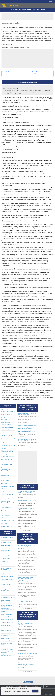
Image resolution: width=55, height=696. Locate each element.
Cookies (10, 693)
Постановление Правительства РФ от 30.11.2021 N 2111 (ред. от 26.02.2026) (27, 579)
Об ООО (3, 564)
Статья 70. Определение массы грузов (11, 71)
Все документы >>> (27, 447)
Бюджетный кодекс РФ (6, 414)
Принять (35, 690)
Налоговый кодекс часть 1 (7, 494)
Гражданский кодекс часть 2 (8, 438)
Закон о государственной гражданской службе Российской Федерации (7, 621)
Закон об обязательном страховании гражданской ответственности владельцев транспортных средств (7, 608)
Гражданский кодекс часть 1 (8, 435)
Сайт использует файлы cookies (44, 694)
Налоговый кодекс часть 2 (7, 498)
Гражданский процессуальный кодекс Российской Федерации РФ (8, 450)
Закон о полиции (5, 593)
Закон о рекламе (5, 635)
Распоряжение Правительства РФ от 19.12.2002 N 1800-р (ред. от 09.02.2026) (27, 601)
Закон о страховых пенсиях (8, 597)
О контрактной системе (7, 576)
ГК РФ (2, 432)
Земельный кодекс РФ (6, 459)
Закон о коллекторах (6, 542)
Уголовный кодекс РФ (6, 526)
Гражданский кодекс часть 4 (8, 445)
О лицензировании (5, 558)
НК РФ (2, 491)
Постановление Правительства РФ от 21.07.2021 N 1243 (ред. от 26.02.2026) (27, 547)
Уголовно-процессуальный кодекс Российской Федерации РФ (7, 522)
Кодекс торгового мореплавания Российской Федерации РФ (7, 482)
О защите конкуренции (6, 555)
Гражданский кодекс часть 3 (8, 442)
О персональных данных (7, 573)
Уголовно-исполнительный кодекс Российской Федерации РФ (7, 515)
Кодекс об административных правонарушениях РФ (6, 475)
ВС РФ (46, 686)
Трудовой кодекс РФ (6, 510)
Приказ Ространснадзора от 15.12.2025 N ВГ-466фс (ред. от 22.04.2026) (26, 623)
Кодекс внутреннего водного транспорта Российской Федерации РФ (8, 469)
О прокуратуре (4, 561)
